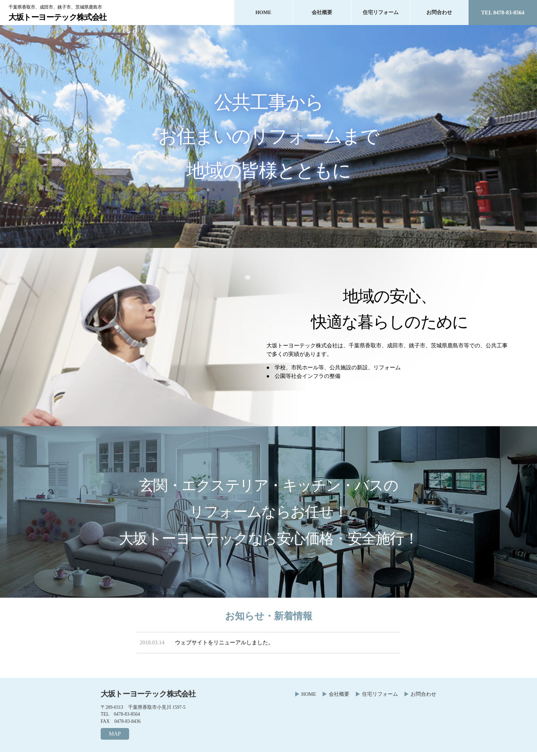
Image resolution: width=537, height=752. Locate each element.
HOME (263, 12)
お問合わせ (439, 12)
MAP (115, 734)
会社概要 (322, 12)
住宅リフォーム (381, 12)
